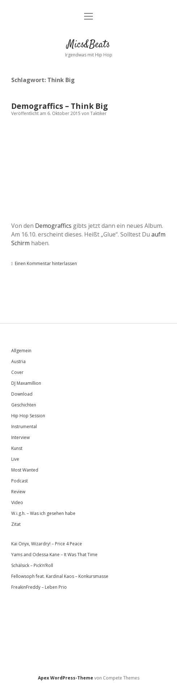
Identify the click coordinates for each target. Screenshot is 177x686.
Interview (20, 437)
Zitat (16, 524)
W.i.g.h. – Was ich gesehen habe (43, 513)
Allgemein (21, 351)
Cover (17, 372)
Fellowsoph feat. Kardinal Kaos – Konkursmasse (59, 576)
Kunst (16, 448)
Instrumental (24, 426)
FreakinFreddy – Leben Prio (39, 587)
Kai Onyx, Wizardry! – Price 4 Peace (46, 544)
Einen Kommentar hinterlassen (46, 263)
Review (18, 492)
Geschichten (23, 405)
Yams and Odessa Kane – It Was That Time (54, 554)
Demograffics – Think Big (59, 106)
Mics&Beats (88, 45)
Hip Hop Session (28, 416)
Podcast (19, 481)
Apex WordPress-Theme (65, 678)
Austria (18, 361)
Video (17, 502)
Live (15, 459)
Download (22, 394)
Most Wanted (24, 470)
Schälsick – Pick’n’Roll (32, 565)
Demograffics (53, 226)
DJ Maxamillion (26, 383)
